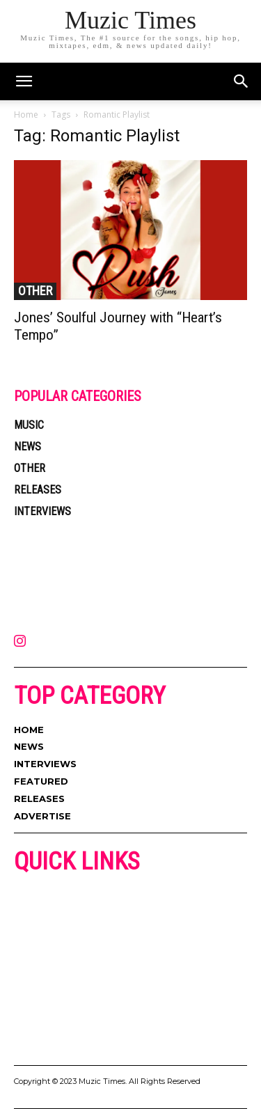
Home (26, 114)
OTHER (35, 290)
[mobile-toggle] (23, 81)
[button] (241, 81)
